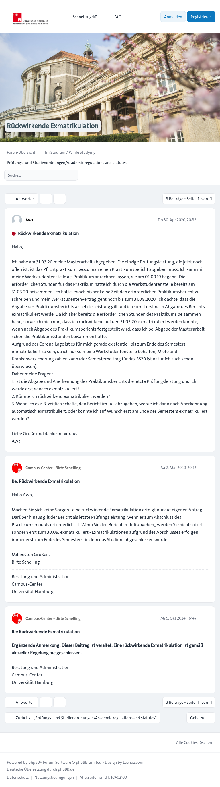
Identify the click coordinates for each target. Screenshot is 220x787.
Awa (29, 220)
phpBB (34, 762)
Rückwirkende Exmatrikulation (48, 233)
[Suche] (62, 175)
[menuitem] (82, 16)
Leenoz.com (133, 762)
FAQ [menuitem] (114, 17)
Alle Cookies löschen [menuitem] (190, 742)
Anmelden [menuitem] (173, 17)
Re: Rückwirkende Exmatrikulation (46, 481)
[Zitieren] (203, 220)
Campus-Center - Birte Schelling (52, 468)
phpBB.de (66, 769)
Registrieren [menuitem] (201, 17)
